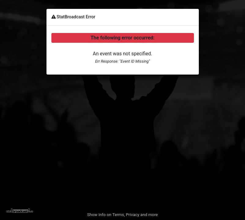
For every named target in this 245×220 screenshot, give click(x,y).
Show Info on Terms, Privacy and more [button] (122, 214)
